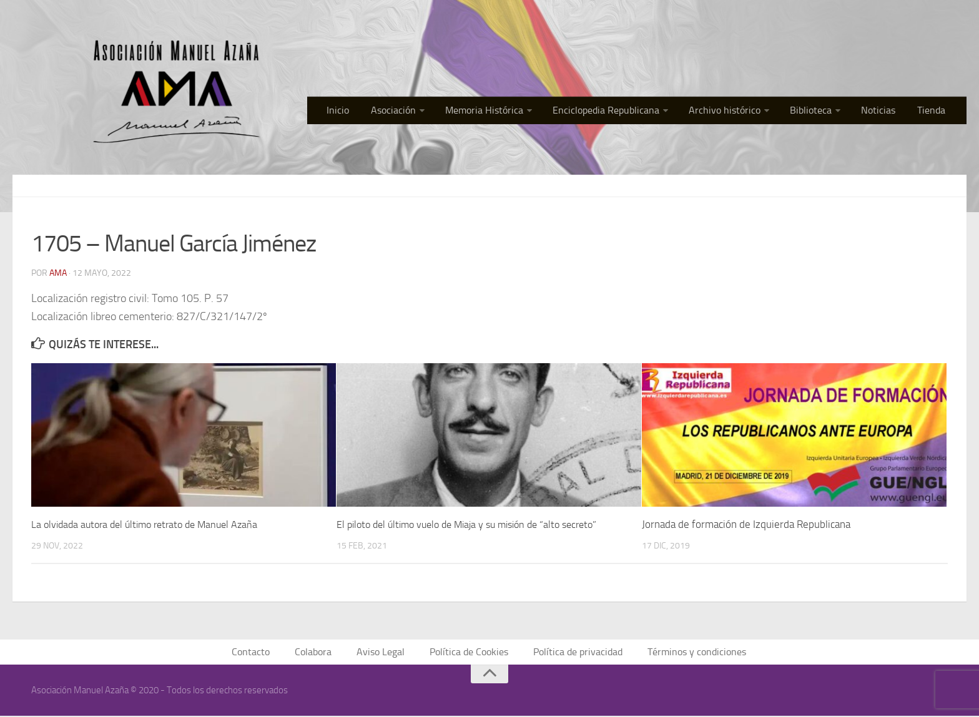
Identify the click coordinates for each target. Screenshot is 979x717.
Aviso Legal (386, 652)
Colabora (321, 652)
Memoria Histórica (514, 112)
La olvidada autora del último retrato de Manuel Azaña (151, 523)
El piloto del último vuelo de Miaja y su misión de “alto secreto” (477, 523)
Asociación (429, 112)
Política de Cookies (470, 652)
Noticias (886, 112)
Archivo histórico (743, 112)
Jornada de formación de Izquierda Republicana (746, 523)
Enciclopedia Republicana (630, 112)
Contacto (262, 652)
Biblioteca (824, 112)
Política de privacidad (574, 652)
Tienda (934, 112)
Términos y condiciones (688, 652)
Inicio (379, 112)
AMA (58, 272)
